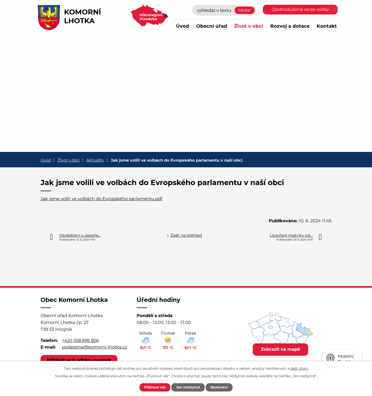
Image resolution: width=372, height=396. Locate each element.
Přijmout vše (154, 387)
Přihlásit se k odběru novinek (79, 360)
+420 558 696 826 (80, 340)
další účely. (299, 368)
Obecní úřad (211, 26)
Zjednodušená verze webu (300, 9)
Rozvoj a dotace (290, 26)
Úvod (182, 26)
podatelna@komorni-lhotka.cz (94, 347)
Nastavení (219, 387)
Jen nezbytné (188, 387)
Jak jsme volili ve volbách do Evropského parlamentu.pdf (101, 198)
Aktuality (95, 160)
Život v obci (248, 26)
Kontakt (327, 26)
